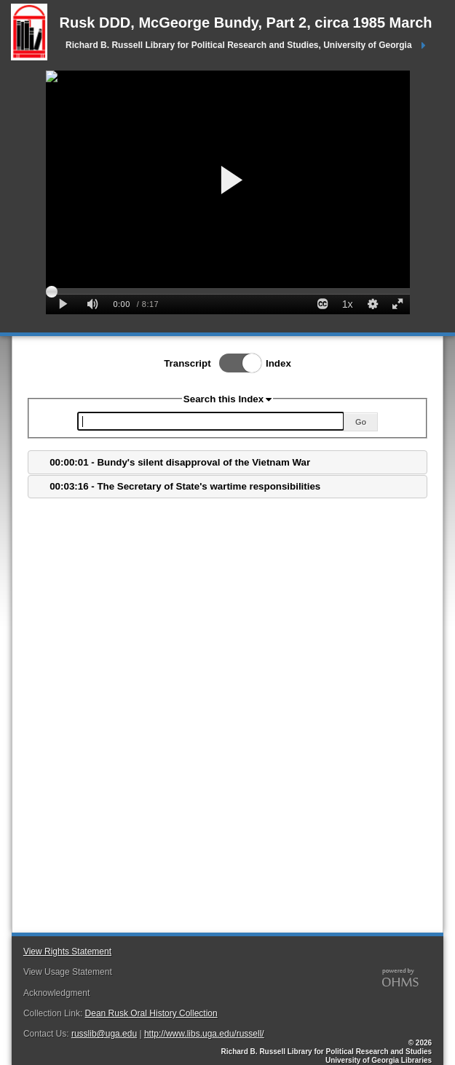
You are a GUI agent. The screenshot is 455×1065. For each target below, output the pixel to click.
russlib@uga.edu (104, 1034)
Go (360, 422)
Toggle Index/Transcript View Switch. (236, 363)
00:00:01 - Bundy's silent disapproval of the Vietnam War (180, 462)
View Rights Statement (67, 951)
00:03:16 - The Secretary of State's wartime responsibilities (185, 486)
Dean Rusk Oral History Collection (151, 1013)
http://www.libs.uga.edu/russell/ (204, 1034)
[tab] (227, 462)
